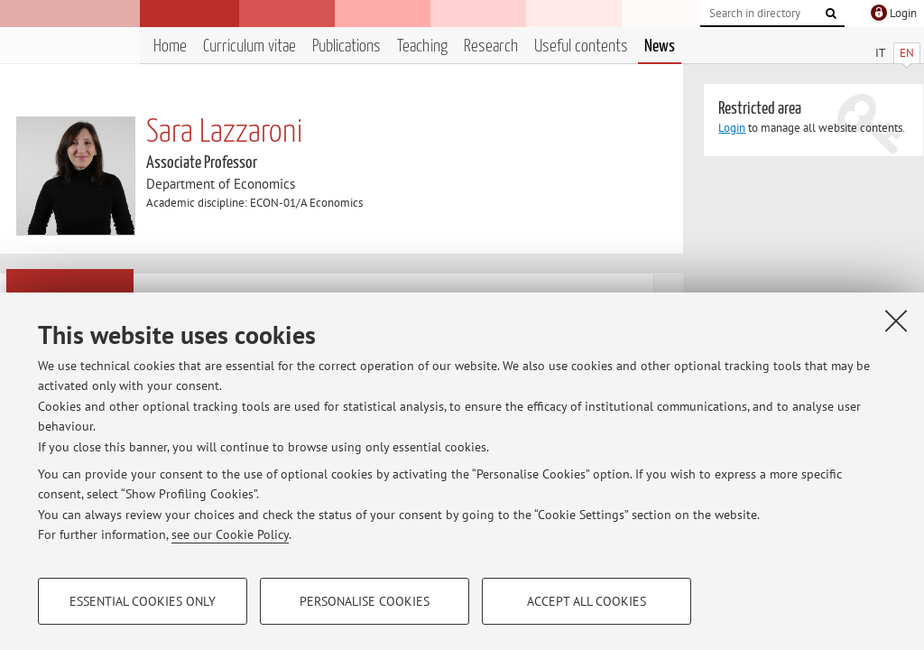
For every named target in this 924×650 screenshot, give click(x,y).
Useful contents (581, 46)
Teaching (422, 46)
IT (880, 52)
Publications (346, 46)
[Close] (896, 320)
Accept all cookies (586, 601)
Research (491, 46)
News (659, 46)
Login (731, 127)
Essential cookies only (142, 601)
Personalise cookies (365, 601)
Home (170, 46)
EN (907, 52)
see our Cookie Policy (230, 534)
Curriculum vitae (249, 46)
